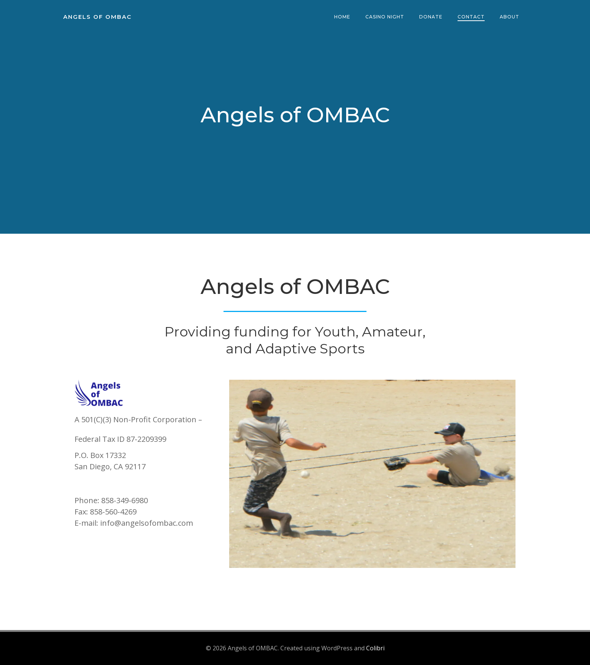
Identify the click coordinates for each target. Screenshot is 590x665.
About (509, 17)
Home (342, 17)
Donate (430, 17)
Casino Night (384, 17)
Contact (471, 17)
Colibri (375, 648)
